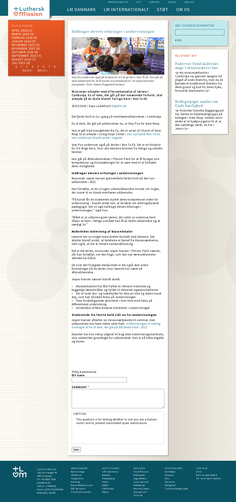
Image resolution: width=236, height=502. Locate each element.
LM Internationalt (126, 9)
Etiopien (169, 475)
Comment (80, 387)
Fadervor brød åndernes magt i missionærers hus (197, 66)
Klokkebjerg (108, 478)
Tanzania (170, 481)
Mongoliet (170, 485)
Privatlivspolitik (118, 2)
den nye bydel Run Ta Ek (143, 134)
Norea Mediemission (82, 485)
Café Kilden (108, 488)
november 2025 (23, 48)
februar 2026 (22, 38)
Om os (183, 9)
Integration (77, 478)
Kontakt (154, 2)
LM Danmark (81, 9)
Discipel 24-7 (140, 492)
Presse (172, 2)
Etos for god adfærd (206, 475)
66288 (52, 492)
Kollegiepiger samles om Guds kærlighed (196, 104)
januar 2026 (21, 41)
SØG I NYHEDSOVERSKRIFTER (195, 25)
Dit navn (78, 375)
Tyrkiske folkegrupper (176, 488)
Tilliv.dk (137, 495)
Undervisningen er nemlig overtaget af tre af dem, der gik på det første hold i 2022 (116, 325)
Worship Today (141, 488)
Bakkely (106, 475)
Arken (105, 481)
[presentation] (110, 434)
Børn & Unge (77, 471)
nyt (139, 2)
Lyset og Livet (141, 481)
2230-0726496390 (54, 489)
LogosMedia (139, 478)
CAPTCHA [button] (79, 414)
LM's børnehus (110, 471)
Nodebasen (139, 485)
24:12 (199, 471)
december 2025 (23, 45)
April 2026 (20, 30)
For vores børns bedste (208, 478)
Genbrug (75, 481)
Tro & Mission (141, 471)
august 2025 (21, 59)
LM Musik (76, 475)
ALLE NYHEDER (22, 26)
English (189, 2)
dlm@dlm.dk (44, 482)
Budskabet (139, 475)
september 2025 (24, 56)
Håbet (105, 485)
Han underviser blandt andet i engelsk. (97, 138)
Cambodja (170, 471)
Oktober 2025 (23, 52)
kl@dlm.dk (119, 106)
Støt (162, 9)
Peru (167, 478)
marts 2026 (20, 34)
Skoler (105, 492)
